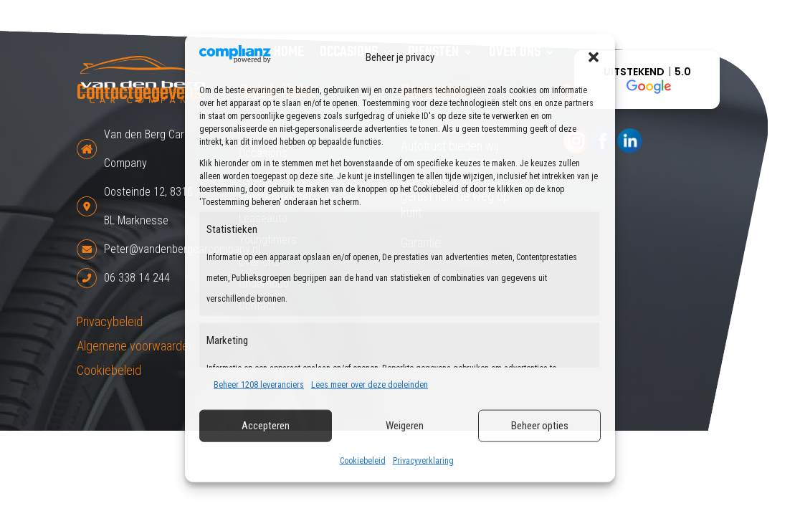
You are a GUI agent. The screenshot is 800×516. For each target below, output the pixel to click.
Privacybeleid (110, 321)
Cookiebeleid (363, 461)
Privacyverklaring (423, 461)
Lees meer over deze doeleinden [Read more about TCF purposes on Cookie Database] (369, 385)
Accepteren (266, 425)
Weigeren (405, 425)
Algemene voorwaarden (135, 345)
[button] (593, 57)
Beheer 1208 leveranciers (259, 385)
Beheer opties (539, 425)
